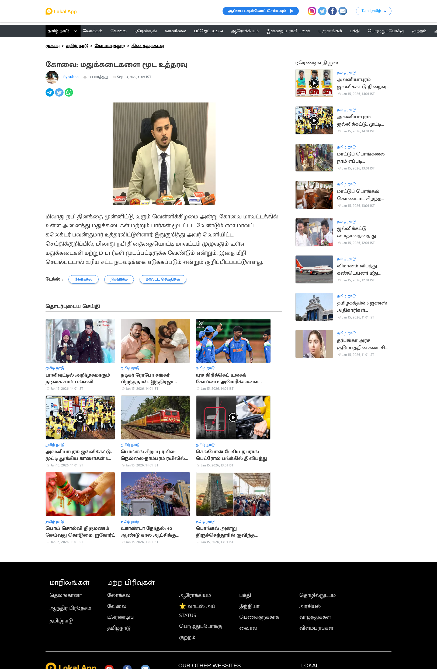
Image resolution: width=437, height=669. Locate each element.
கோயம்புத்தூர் (110, 45)
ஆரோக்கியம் (195, 595)
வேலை (116, 606)
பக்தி (245, 595)
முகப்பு (53, 45)
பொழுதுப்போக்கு (200, 626)
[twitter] (59, 95)
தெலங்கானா (66, 595)
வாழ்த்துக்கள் (315, 617)
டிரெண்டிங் (120, 617)
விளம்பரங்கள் (316, 628)
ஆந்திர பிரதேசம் (70, 608)
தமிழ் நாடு (58, 31)
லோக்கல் (118, 595)
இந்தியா (249, 606)
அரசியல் (310, 606)
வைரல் (248, 628)
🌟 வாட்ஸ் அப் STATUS (197, 611)
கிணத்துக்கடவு (147, 45)
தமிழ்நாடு (61, 620)
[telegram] (50, 95)
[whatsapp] (69, 95)
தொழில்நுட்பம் (317, 595)
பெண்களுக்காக (259, 617)
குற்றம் (187, 637)
